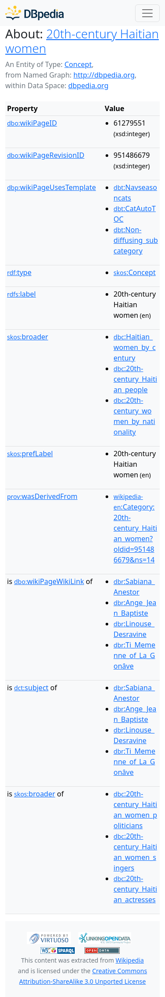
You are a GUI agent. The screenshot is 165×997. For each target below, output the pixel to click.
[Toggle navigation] (147, 13)
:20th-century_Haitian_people (135, 379)
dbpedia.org (88, 85)
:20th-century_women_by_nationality (134, 416)
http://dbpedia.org (104, 75)
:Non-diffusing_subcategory (136, 240)
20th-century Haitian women (82, 40)
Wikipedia (130, 960)
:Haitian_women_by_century (135, 347)
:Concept (135, 272)
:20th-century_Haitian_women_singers (135, 852)
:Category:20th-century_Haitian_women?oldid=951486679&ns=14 (135, 528)
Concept (78, 64)
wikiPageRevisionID (45, 155)
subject (31, 687)
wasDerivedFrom (42, 496)
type (19, 272)
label (21, 294)
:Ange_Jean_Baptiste (135, 608)
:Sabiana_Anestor (134, 587)
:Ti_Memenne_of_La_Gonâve (134, 655)
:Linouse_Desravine (134, 629)
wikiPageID (32, 123)
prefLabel (30, 453)
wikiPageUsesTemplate (51, 187)
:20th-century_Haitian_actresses (135, 889)
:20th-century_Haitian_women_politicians (135, 809)
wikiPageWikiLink (49, 581)
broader (27, 337)
